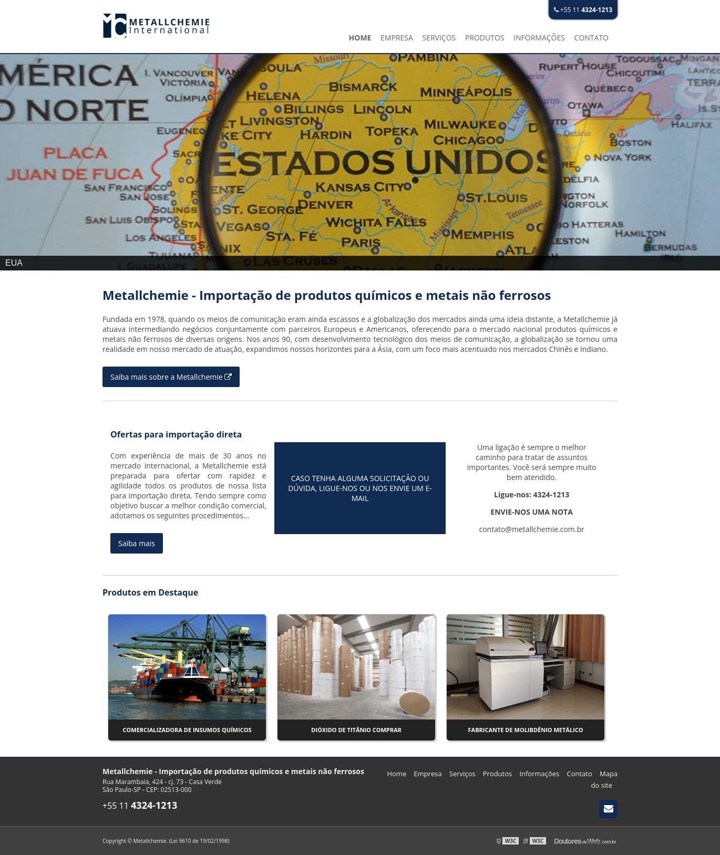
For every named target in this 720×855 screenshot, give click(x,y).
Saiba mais (136, 543)
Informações (539, 38)
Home (360, 38)
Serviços (439, 38)
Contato (591, 38)
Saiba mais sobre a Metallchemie (171, 377)
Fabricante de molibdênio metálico (525, 730)
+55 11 (583, 9)
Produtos (485, 38)
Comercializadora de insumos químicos (187, 730)
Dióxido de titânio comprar (356, 730)
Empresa (396, 38)
